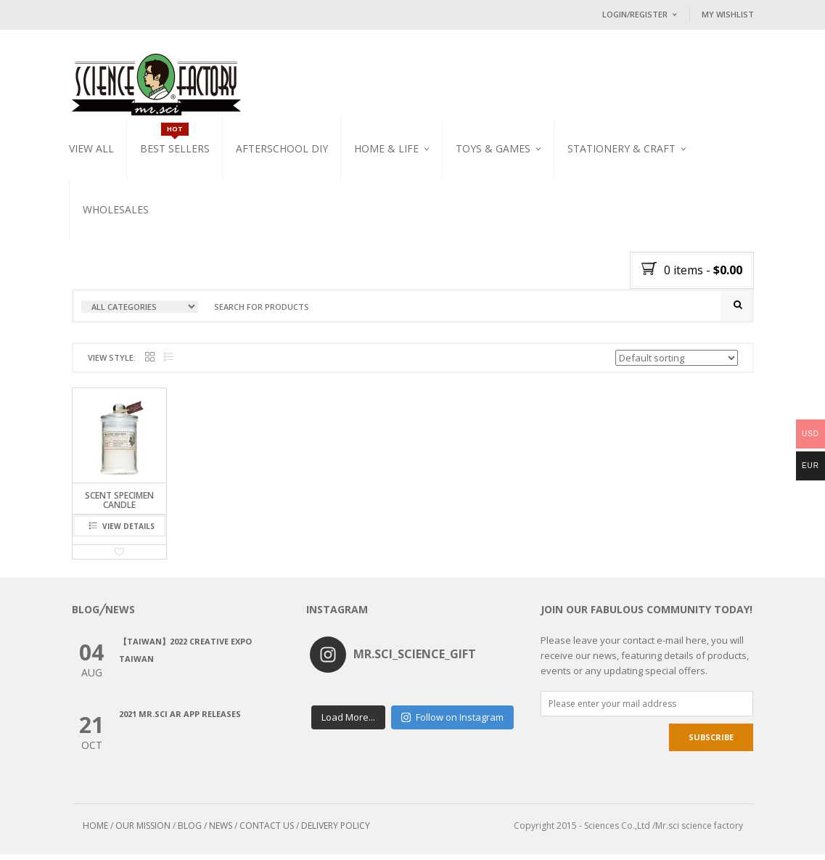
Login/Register (635, 14)
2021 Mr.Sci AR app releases (180, 719)
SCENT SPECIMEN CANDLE (119, 506)
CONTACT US (266, 831)
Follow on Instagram (452, 715)
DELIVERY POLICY (335, 831)
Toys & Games (493, 148)
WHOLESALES (116, 209)
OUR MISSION (143, 831)
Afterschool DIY (282, 148)
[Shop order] (676, 364)
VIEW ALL (91, 148)
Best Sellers (175, 148)
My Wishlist (728, 14)
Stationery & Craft (621, 148)
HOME (95, 831)
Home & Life (386, 148)
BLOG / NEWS (205, 831)
